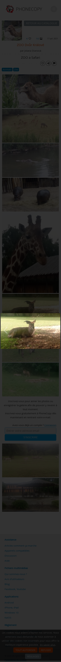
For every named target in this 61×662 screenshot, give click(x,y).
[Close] (59, 314)
